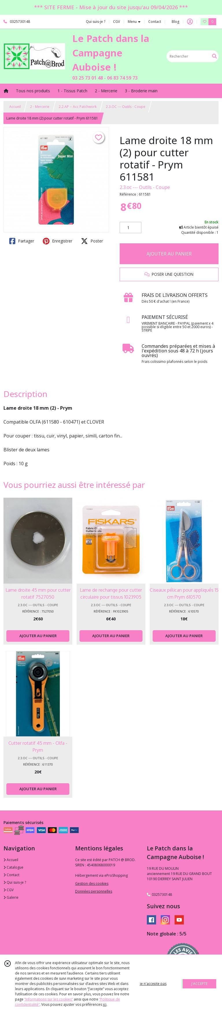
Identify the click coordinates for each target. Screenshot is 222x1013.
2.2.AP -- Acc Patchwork (78, 106)
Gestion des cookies (91, 883)
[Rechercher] (214, 56)
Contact (154, 21)
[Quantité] (130, 228)
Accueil (15, 106)
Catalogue (13, 867)
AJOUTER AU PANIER (169, 254)
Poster (92, 241)
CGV (8, 889)
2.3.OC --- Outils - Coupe (125, 106)
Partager (21, 241)
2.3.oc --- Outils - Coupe (145, 187)
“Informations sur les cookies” (48, 999)
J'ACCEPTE (199, 983)
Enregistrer (57, 241)
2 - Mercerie (39, 106)
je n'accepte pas (153, 983)
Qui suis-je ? (14, 882)
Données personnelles (93, 891)
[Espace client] (190, 22)
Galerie (10, 897)
